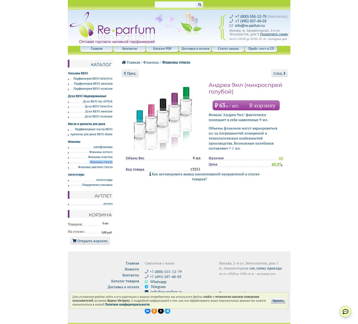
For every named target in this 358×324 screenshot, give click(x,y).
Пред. (130, 73)
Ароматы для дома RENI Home (91, 134)
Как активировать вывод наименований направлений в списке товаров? (205, 176)
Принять (278, 300)
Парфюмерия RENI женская (93, 84)
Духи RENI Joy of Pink (98, 101)
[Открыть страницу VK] (147, 310)
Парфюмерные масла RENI (94, 129)
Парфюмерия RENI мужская (93, 89)
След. (280, 73)
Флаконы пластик (100, 157)
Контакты (129, 48)
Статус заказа (228, 48)
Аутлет (108, 204)
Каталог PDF (162, 48)
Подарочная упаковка (97, 185)
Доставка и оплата (195, 48)
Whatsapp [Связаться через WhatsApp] (155, 281)
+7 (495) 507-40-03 (250, 21)
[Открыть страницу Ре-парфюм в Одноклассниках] (154, 310)
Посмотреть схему (274, 34)
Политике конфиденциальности (127, 304)
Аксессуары (104, 180)
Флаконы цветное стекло (95, 167)
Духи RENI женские (99, 111)
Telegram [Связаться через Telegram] (155, 286)
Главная (97, 48)
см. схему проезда (265, 268)
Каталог (101, 64)
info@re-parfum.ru (250, 26)
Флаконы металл (101, 152)
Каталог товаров (125, 280)
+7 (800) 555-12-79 (250, 16)
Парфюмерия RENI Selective (93, 78)
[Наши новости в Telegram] (167, 310)
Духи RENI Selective (99, 106)
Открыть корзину (90, 240)
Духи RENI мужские (99, 116)
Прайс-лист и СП (261, 48)
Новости (132, 269)
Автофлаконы (103, 147)
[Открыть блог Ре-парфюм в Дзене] (161, 310)
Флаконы (151, 62)
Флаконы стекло (176, 62)
